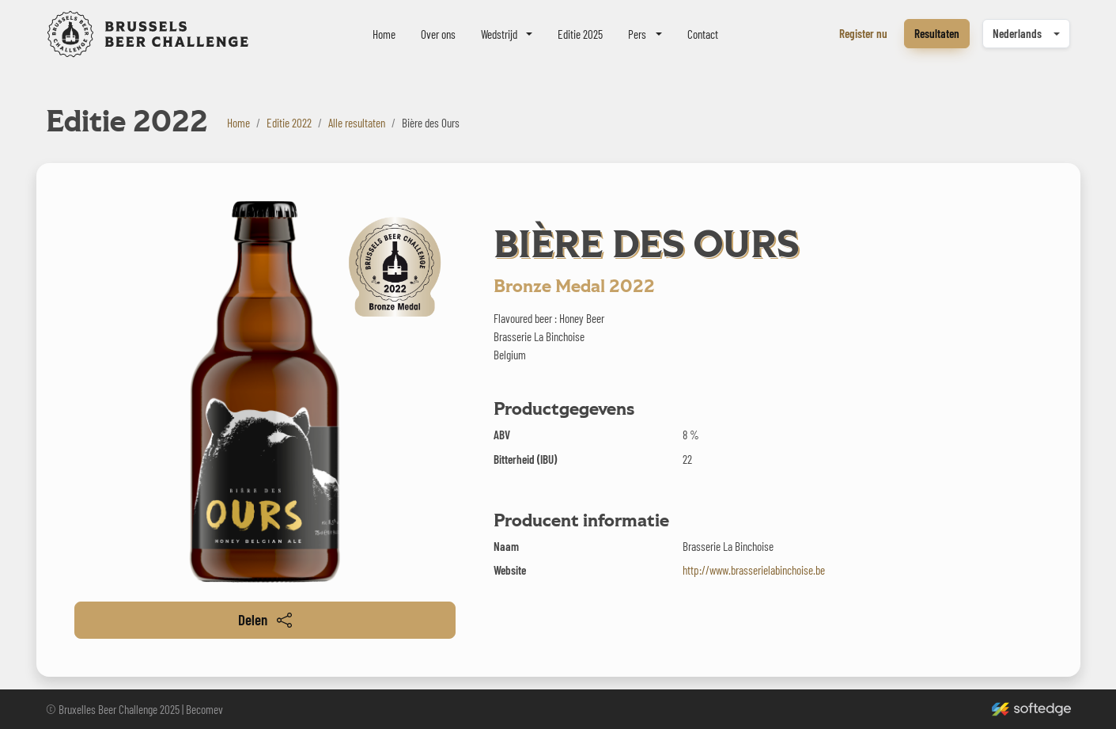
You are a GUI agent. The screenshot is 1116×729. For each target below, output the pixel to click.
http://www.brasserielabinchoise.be (754, 570)
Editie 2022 (289, 123)
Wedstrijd (499, 34)
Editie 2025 (580, 34)
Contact (702, 34)
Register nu (863, 33)
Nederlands (1017, 33)
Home (384, 34)
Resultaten (936, 33)
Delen (265, 619)
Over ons (438, 34)
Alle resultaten (356, 123)
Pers (637, 34)
